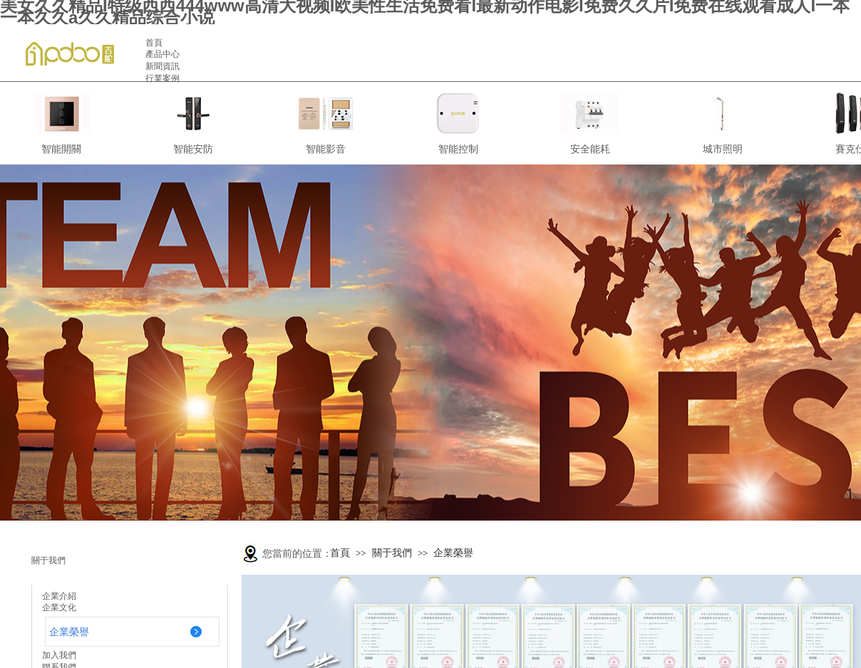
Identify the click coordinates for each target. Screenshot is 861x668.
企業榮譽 (453, 553)
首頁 (340, 553)
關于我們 (392, 553)
